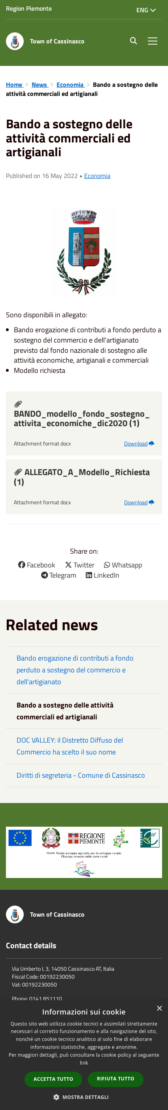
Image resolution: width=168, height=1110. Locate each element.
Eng (146, 10)
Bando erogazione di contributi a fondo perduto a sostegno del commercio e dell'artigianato (75, 670)
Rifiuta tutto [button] (115, 1078)
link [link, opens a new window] (84, 1062)
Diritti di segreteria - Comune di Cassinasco (81, 775)
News (40, 84)
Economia (71, 84)
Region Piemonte (29, 8)
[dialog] (84, 1055)
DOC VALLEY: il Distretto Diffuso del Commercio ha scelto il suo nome (70, 746)
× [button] (159, 1009)
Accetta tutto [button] (53, 1079)
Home (15, 84)
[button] (84, 1097)
